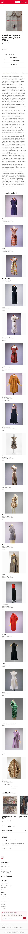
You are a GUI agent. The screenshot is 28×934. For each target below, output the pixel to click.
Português (13, 924)
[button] (23, 2)
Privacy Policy (14, 931)
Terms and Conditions (8, 931)
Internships (3, 908)
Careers (2, 902)
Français (17, 924)
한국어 (11, 927)
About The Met (4, 880)
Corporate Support (4, 897)
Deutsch (3, 927)
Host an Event (3, 896)
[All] (3, 5)
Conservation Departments (6, 885)
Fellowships (3, 906)
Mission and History (4, 882)
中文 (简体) (16, 927)
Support (2, 892)
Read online (14, 64)
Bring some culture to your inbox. (9, 912)
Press (2, 889)
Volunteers (3, 904)
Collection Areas (4, 883)
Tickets (18, 1)
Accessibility (3, 887)
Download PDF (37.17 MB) (14, 60)
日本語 (8, 927)
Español (7, 924)
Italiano (22, 924)
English (3, 924)
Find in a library (14, 57)
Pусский (20, 927)
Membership (3, 894)
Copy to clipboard (7, 848)
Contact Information (20, 931)
